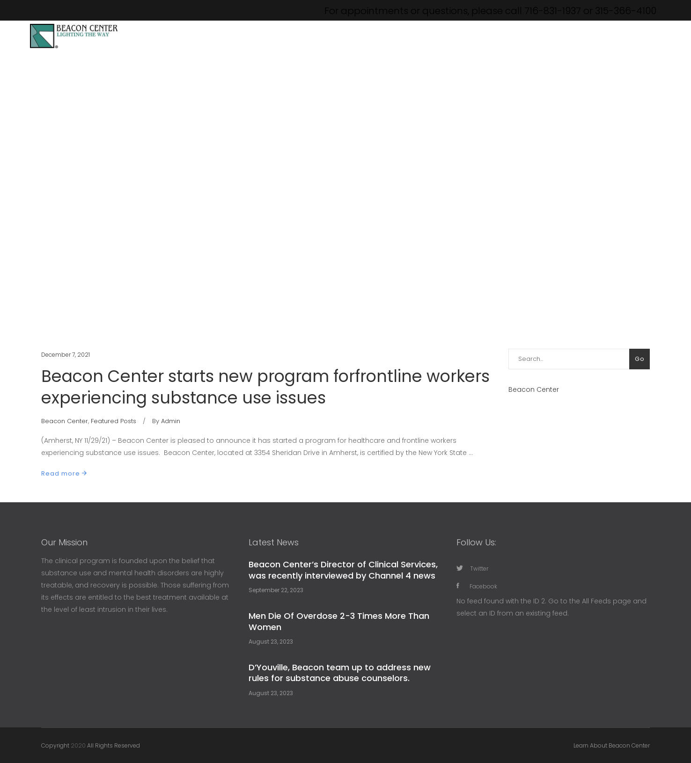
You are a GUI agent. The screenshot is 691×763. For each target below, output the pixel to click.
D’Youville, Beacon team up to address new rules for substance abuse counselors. (340, 672)
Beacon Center (64, 421)
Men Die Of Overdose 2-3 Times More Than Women (339, 621)
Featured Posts (113, 421)
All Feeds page (606, 601)
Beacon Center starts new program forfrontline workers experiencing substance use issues (265, 387)
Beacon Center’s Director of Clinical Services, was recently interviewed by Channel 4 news (343, 569)
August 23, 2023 (271, 642)
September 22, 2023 (276, 590)
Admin (170, 421)
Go (639, 359)
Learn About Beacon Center (611, 745)
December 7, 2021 (65, 355)
